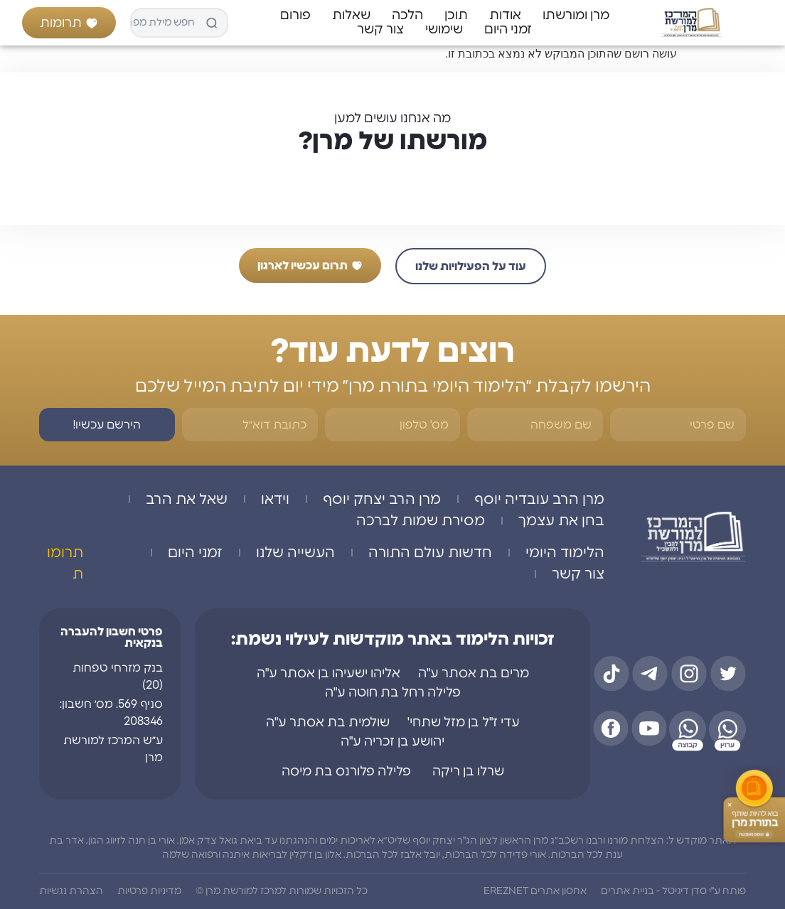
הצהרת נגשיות (71, 891)
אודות (505, 15)
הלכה (407, 15)
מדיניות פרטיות (149, 891)
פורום (295, 15)
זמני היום (508, 29)
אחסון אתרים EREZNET (535, 891)
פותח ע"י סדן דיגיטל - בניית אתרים (673, 891)
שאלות (351, 15)
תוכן (456, 15)
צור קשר (380, 29)
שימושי (444, 29)
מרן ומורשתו (576, 15)
